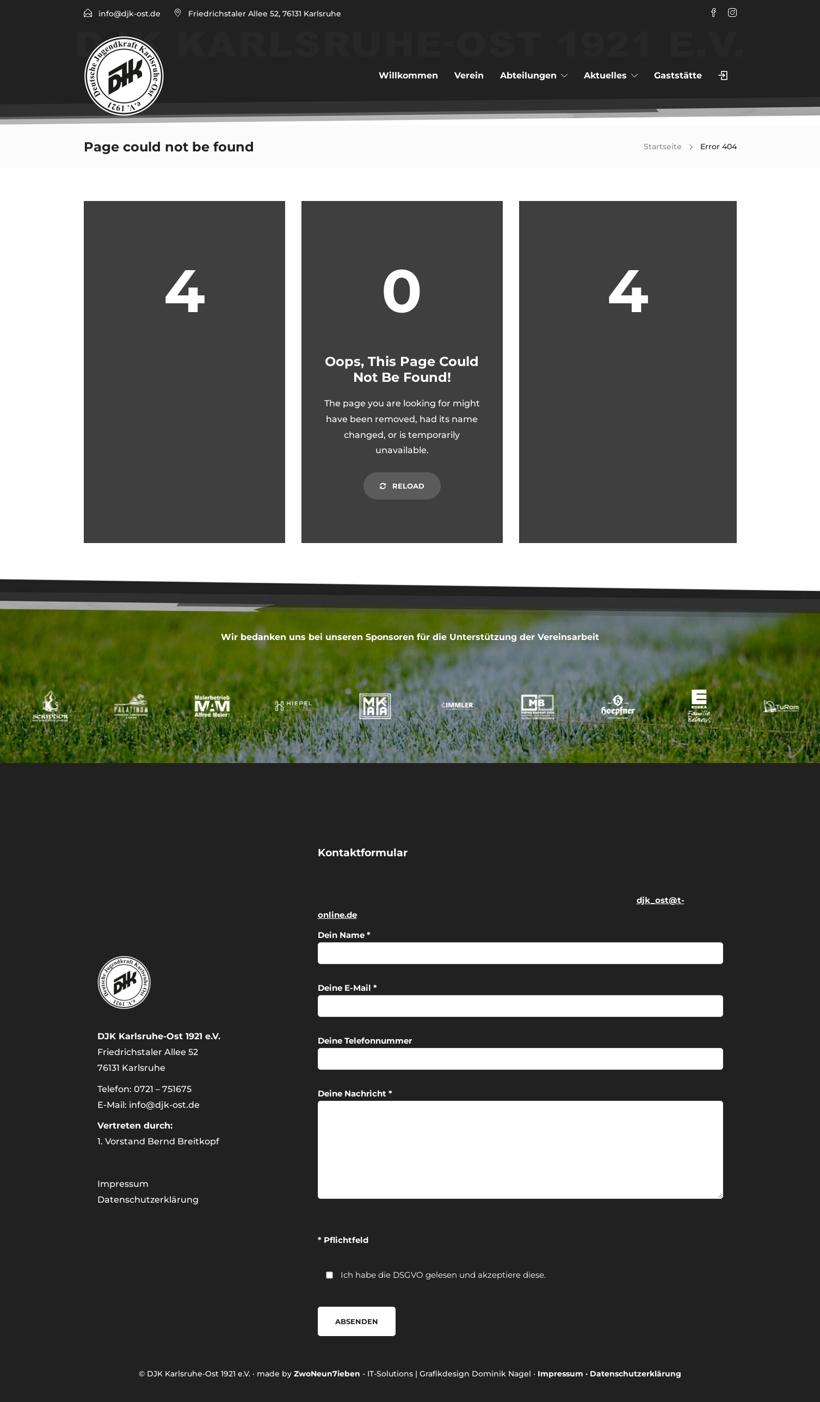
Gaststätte (678, 75)
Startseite (663, 146)
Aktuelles (605, 75)
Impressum (123, 1184)
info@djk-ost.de (129, 14)
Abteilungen (528, 75)
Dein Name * (520, 947)
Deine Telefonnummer (520, 1052)
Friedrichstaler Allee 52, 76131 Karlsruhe (264, 14)
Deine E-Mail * (520, 1000)
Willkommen (408, 75)
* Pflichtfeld (343, 1240)
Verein (469, 75)
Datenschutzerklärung (148, 1199)
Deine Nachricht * (520, 1143)
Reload (402, 485)
